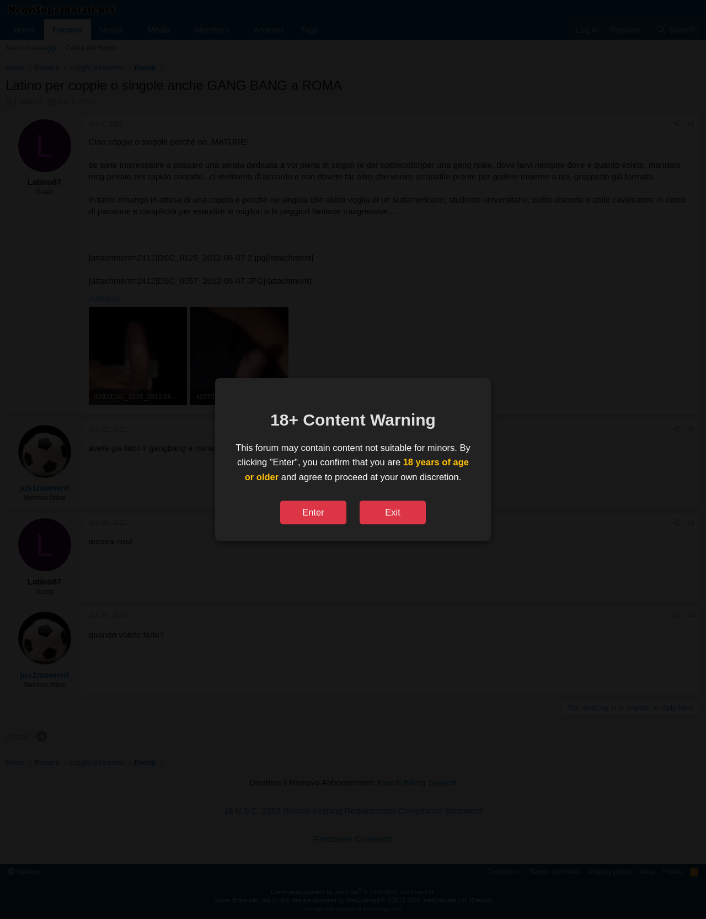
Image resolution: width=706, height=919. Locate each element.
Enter (313, 512)
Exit (392, 512)
